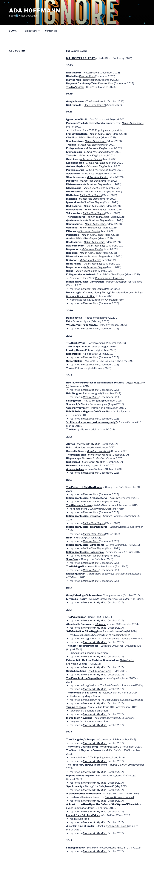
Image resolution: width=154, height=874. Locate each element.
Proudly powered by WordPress (23, 867)
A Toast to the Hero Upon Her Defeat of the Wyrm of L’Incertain (102, 793)
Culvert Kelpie (74, 349)
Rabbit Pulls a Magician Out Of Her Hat (88, 400)
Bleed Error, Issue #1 (95, 93)
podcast (119, 785)
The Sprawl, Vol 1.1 (96, 90)
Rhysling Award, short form (110, 119)
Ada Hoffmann (34, 10)
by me (85, 807)
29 (110, 735)
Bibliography (32, 19)
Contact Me (52, 19)
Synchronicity (74, 775)
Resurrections (91, 292)
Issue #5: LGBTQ (119, 836)
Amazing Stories (121, 623)
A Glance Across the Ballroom (83, 782)
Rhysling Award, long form (109, 266)
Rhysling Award (103, 497)
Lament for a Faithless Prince (83, 804)
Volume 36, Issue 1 (117, 814)
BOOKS (14, 19)
